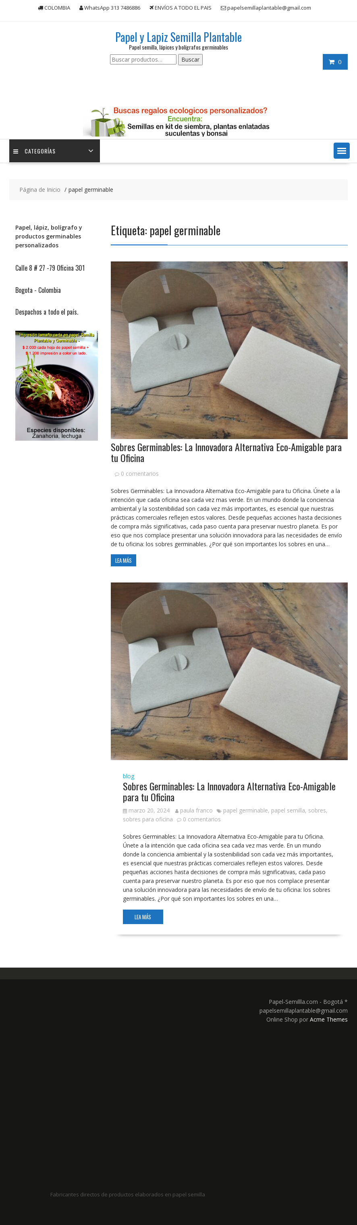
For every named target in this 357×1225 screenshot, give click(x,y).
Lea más (123, 560)
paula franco (194, 810)
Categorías (34, 151)
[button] (342, 151)
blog (128, 776)
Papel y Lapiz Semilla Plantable (178, 37)
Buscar (190, 59)
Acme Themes (329, 1019)
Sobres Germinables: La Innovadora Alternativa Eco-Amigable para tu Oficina (226, 451)
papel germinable (245, 810)
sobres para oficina (148, 819)
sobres (317, 810)
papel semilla (288, 810)
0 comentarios (140, 473)
